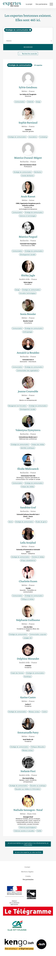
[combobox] (28, 32)
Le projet (29, 4)
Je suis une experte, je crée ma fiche (28, 852)
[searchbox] (28, 35)
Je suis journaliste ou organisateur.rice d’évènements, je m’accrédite (28, 844)
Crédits (28, 876)
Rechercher (28, 47)
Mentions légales (27, 872)
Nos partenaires (41, 4)
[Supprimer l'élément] (30, 30)
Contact (27, 867)
